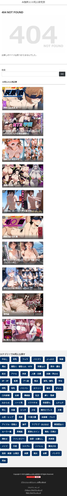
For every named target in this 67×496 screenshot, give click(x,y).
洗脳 (13, 410)
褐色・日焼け (50, 432)
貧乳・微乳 (48, 381)
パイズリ (37, 359)
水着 (59, 410)
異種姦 (20, 432)
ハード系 (19, 403)
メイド (5, 446)
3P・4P (5, 381)
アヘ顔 (26, 381)
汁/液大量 (32, 417)
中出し (5, 359)
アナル (14, 374)
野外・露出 (55, 366)
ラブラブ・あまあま (40, 424)
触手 (24, 424)
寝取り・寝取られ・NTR (21, 366)
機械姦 (27, 395)
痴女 (35, 453)
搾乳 (4, 388)
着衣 (48, 388)
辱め (4, 366)
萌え (4, 410)
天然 (15, 446)
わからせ (5, 403)
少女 (33, 410)
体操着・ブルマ (48, 417)
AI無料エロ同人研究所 (32, 474)
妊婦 (17, 395)
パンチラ (56, 453)
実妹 (4, 461)
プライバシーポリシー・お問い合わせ (33, 482)
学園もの (41, 366)
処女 (4, 374)
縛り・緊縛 (49, 395)
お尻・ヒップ (7, 417)
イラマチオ (32, 403)
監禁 (16, 381)
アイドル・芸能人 (9, 424)
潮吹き (5, 439)
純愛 (26, 453)
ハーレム (39, 446)
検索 (3, 70)
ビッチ (23, 410)
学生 (60, 381)
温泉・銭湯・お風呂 (10, 453)
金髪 (45, 453)
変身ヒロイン (33, 432)
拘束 (24, 374)
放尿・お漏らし (36, 439)
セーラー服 (6, 432)
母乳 (13, 388)
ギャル (58, 388)
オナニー (37, 388)
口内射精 (5, 395)
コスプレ (26, 446)
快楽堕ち (46, 403)
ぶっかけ (50, 359)
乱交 (37, 395)
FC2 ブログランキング (33, 493)
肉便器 (51, 439)
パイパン (24, 388)
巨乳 (15, 359)
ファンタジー (18, 439)
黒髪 (21, 417)
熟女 (36, 381)
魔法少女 (52, 446)
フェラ (25, 359)
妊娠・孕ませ (52, 374)
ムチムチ (60, 403)
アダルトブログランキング (33, 490)
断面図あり (59, 424)
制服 (61, 359)
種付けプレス (46, 410)
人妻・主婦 (36, 374)
